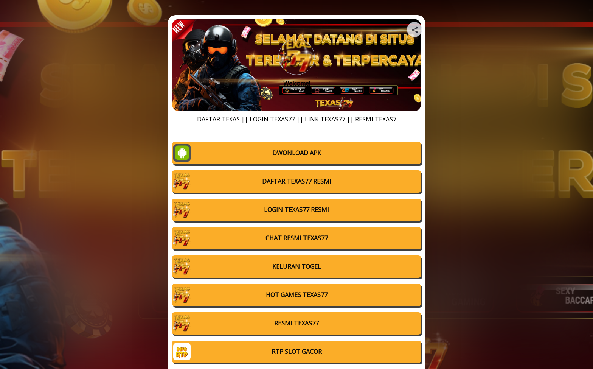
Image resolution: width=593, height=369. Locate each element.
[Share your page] (414, 29)
